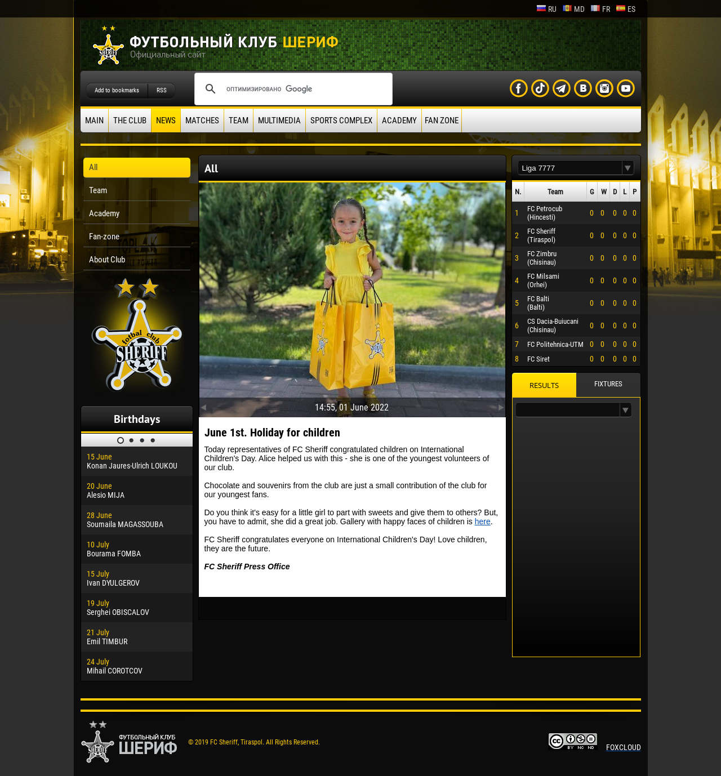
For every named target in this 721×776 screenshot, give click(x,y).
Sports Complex (341, 120)
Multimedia (279, 120)
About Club (107, 260)
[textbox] (570, 168)
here (483, 521)
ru (546, 9)
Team (238, 120)
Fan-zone (104, 236)
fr (600, 9)
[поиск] (291, 89)
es (625, 9)
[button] (628, 168)
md (573, 9)
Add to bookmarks (117, 90)
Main (94, 120)
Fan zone (442, 120)
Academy (399, 120)
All (93, 167)
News (166, 120)
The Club (129, 120)
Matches (202, 120)
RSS (162, 90)
